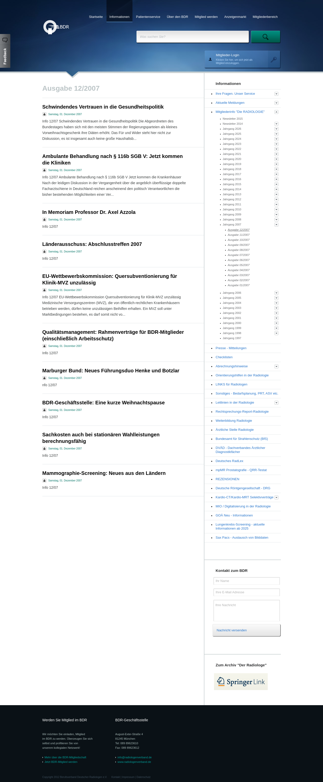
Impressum (128, 777)
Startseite (96, 17)
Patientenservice (148, 17)
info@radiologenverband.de (135, 757)
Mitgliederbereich (265, 17)
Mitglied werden (206, 17)
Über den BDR (177, 17)
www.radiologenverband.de (134, 761)
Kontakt (116, 777)
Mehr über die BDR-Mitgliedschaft (65, 757)
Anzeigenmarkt (235, 17)
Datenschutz (144, 777)
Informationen (120, 17)
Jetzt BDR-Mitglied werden (61, 761)
